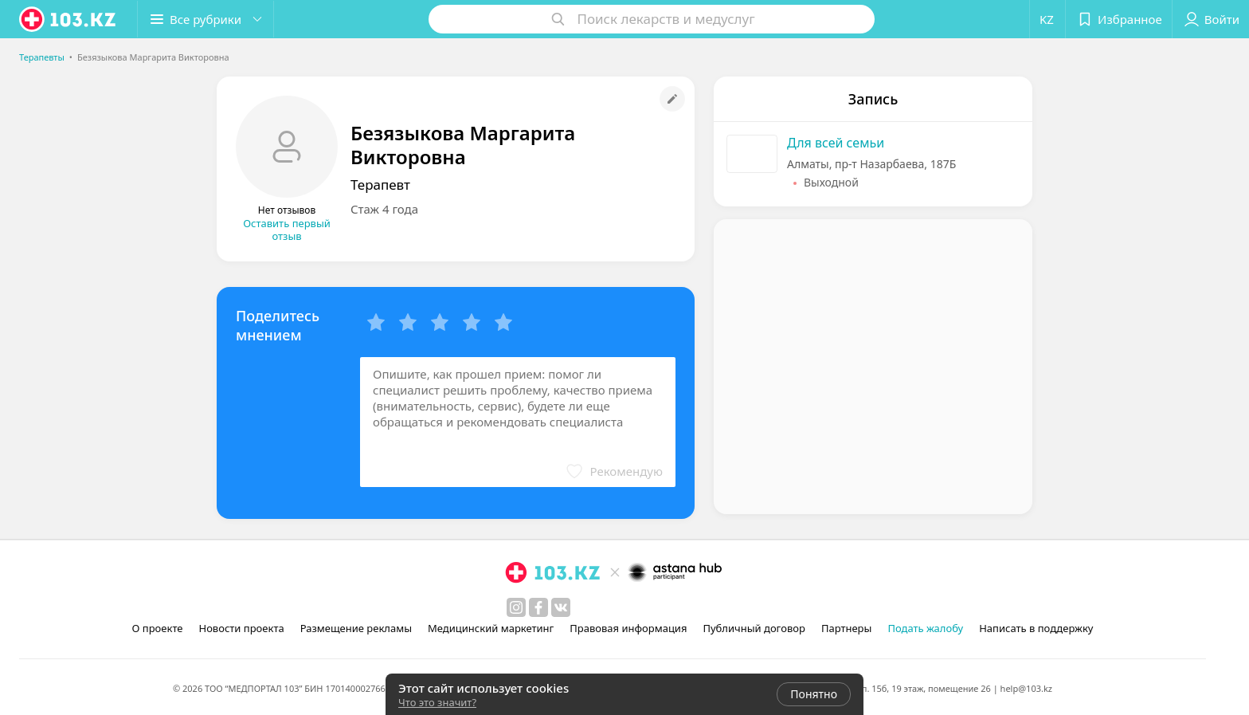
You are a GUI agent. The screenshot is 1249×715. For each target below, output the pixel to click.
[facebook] (538, 607)
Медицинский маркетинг (491, 628)
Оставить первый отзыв (287, 229)
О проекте (157, 628)
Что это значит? (437, 702)
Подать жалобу (925, 628)
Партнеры (846, 628)
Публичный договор (754, 628)
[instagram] (516, 607)
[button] (205, 19)
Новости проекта (241, 628)
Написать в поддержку (1036, 628)
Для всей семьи (835, 143)
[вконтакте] (560, 607)
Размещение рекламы (356, 628)
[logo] (68, 19)
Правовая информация (628, 628)
